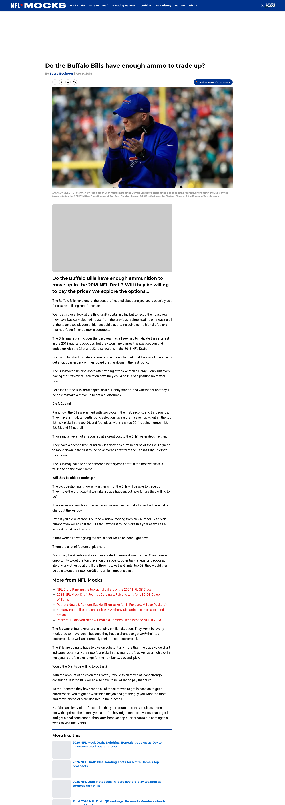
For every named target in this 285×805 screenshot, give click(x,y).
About (193, 5)
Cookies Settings (147, 785)
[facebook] (255, 5)
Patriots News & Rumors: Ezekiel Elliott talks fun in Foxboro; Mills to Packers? (112, 605)
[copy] (74, 82)
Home (56, 746)
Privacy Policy (110, 779)
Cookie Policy (183, 779)
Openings (107, 772)
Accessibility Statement (69, 785)
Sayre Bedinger (61, 73)
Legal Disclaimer (221, 779)
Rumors (180, 5)
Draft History (163, 5)
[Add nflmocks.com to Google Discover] (213, 82)
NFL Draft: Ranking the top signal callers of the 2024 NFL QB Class (104, 589)
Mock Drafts (77, 5)
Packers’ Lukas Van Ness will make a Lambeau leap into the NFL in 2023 (109, 620)
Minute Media (33, 795)
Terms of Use (144, 779)
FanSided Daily (220, 772)
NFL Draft (70, 746)
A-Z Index (107, 785)
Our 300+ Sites (184, 772)
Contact (140, 772)
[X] (262, 5)
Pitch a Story (61, 779)
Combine (145, 5)
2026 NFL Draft (99, 5)
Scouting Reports (123, 5)
